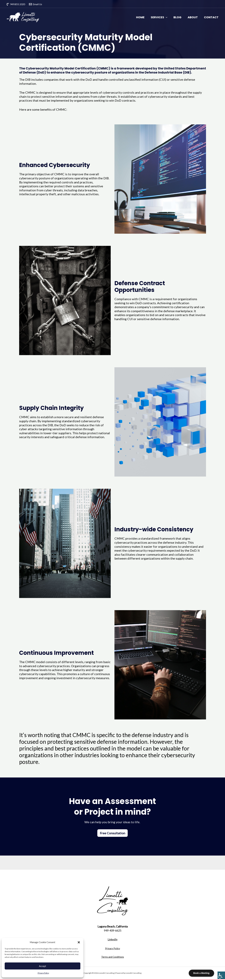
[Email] (35, 4)
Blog (178, 17)
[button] (78, 942)
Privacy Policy (43, 973)
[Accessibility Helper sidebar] (221, 975)
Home (141, 17)
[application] (166, 17)
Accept (42, 966)
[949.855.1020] (15, 4)
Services (160, 17)
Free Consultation (112, 833)
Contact (212, 17)
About (194, 17)
